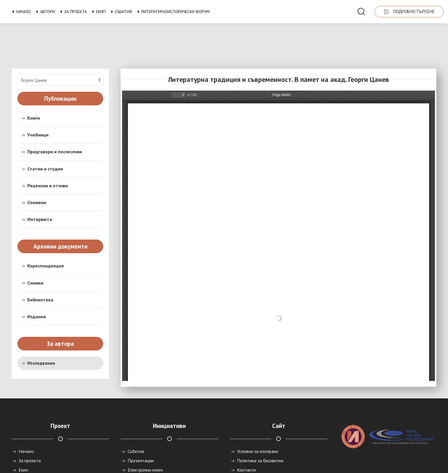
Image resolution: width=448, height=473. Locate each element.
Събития (120, 12)
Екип (98, 12)
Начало (20, 12)
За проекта (72, 12)
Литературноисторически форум (172, 12)
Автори (44, 12)
